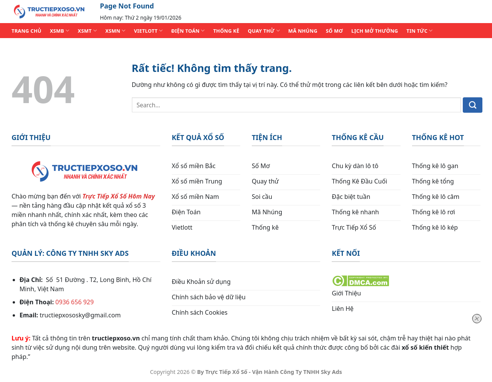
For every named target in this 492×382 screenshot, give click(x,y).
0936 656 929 (74, 302)
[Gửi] (472, 105)
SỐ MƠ (334, 30)
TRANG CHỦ (27, 30)
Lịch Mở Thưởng (374, 30)
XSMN (115, 30)
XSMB (60, 30)
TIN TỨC (420, 30)
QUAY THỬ (264, 30)
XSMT (87, 30)
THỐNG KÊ (226, 30)
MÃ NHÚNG (302, 30)
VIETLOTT (148, 30)
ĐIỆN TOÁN (187, 30)
